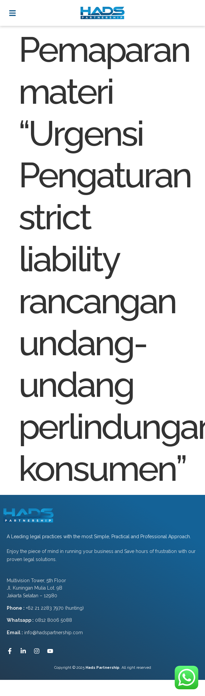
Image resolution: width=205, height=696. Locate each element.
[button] (12, 12)
